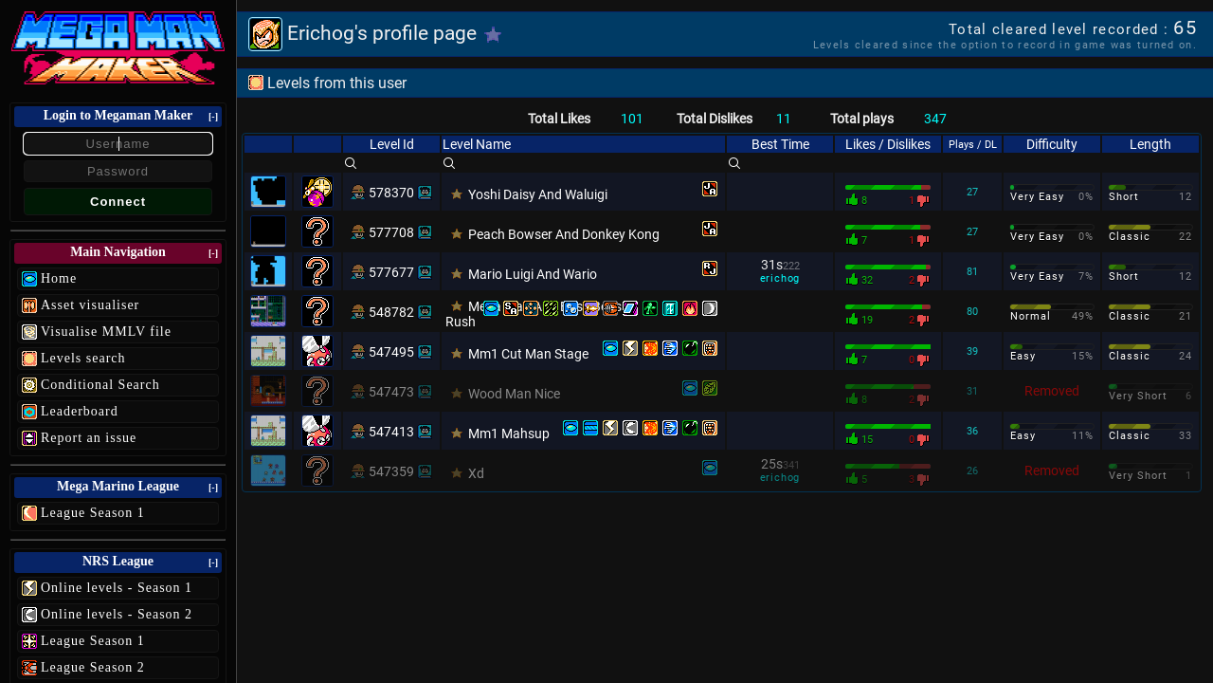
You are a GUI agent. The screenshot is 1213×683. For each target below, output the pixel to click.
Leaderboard (79, 411)
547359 (391, 471)
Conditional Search (100, 385)
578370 (391, 192)
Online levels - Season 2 (116, 614)
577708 (391, 232)
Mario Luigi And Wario (532, 274)
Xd (476, 473)
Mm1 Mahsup (509, 433)
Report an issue (88, 438)
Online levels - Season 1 (116, 588)
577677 (391, 272)
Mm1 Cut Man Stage (528, 353)
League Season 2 (93, 667)
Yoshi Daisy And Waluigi (537, 194)
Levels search (83, 358)
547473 (391, 391)
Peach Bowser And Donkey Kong (564, 234)
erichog (780, 278)
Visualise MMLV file (106, 331)
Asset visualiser (90, 305)
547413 (391, 431)
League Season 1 (93, 513)
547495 (391, 352)
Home (59, 278)
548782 (391, 312)
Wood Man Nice (514, 393)
